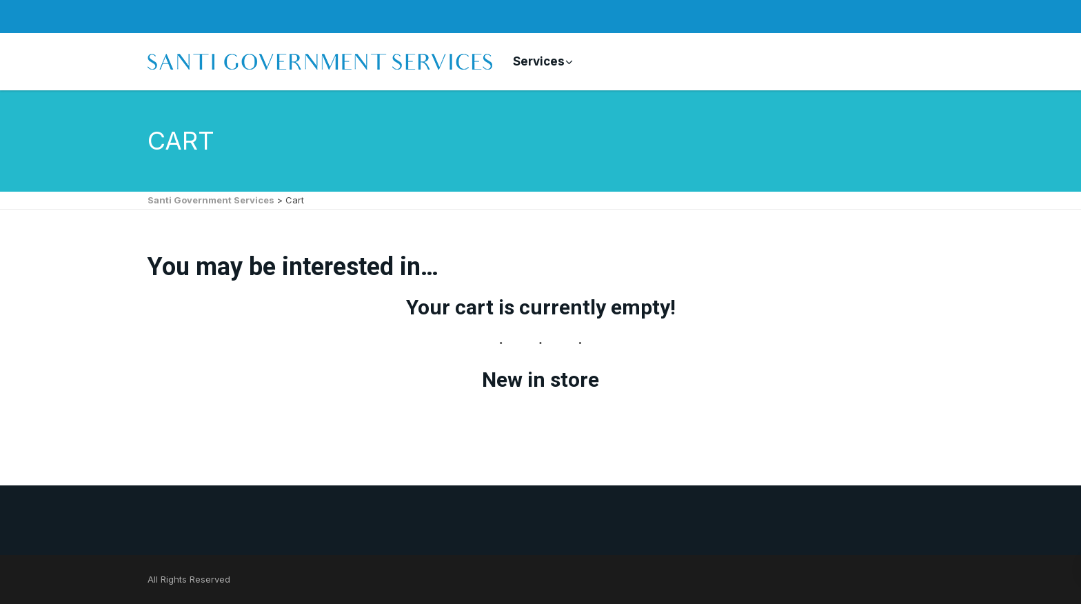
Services (539, 61)
